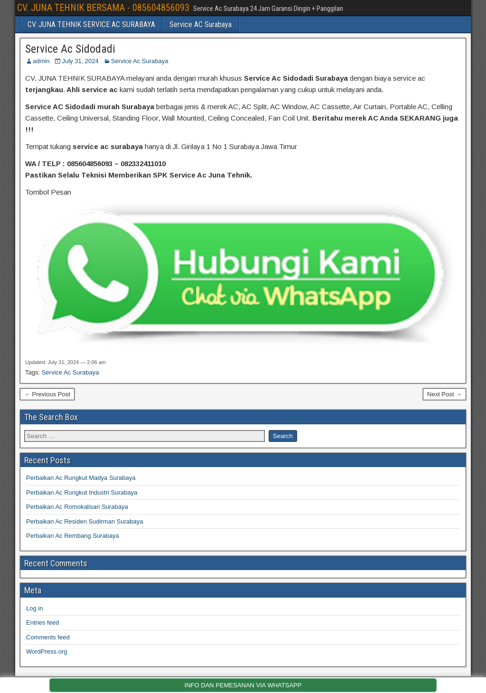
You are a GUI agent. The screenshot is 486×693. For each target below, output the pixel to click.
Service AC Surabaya (200, 24)
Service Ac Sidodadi (70, 49)
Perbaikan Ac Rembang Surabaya (72, 535)
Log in (34, 608)
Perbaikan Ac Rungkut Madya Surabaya (81, 477)
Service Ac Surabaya (139, 61)
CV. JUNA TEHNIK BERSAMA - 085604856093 (103, 7)
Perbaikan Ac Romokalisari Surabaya (77, 506)
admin (41, 61)
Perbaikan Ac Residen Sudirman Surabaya (84, 521)
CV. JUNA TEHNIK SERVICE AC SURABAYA (91, 24)
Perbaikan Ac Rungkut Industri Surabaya (81, 492)
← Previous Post (47, 394)
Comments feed (48, 637)
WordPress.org (46, 651)
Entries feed (42, 622)
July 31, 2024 (80, 61)
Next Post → (444, 394)
